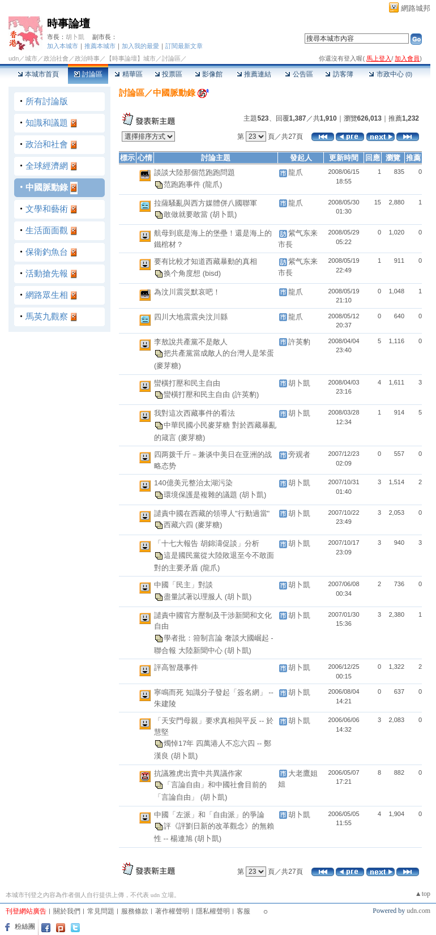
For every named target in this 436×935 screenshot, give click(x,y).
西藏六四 (179, 524)
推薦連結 (254, 74)
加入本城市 (62, 45)
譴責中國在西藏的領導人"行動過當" (212, 513)
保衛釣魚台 (46, 252)
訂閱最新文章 (184, 45)
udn (13, 58)
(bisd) (212, 273)
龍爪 (295, 172)
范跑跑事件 (183, 184)
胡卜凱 (75, 36)
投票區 (168, 74)
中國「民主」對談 (183, 584)
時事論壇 (68, 23)
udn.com (418, 911)
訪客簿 (339, 74)
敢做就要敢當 (187, 214)
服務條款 (134, 911)
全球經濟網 (46, 165)
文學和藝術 (46, 209)
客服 (243, 911)
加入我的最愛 (140, 45)
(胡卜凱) (223, 214)
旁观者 (299, 454)
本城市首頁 (38, 74)
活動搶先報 (46, 273)
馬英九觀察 (46, 316)
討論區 (88, 74)
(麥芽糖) (167, 365)
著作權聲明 (172, 911)
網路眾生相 (46, 295)
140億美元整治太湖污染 (193, 483)
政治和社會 (46, 144)
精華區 (128, 74)
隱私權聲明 (213, 911)
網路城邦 (415, 8)
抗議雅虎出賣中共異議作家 (198, 773)
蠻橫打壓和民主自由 (187, 383)
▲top (422, 894)
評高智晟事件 (176, 667)
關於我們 (66, 911)
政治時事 (87, 58)
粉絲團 (25, 926)
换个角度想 (183, 273)
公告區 (299, 74)
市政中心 (390, 74)
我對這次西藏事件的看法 (194, 413)
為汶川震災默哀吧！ (187, 292)
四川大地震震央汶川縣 (191, 317)
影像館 (209, 74)
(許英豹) (245, 394)
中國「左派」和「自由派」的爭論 (209, 814)
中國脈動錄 (46, 187)
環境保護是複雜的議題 (202, 494)
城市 (31, 58)
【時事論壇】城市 (131, 58)
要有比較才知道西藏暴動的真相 (205, 261)
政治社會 (56, 58)
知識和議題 (46, 122)
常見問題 (100, 911)
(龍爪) (213, 184)
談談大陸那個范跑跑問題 (194, 172)
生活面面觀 (46, 230)
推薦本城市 (100, 45)
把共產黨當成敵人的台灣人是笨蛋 (219, 353)
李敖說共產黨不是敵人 (191, 342)
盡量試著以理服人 (194, 596)
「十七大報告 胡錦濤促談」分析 (206, 543)
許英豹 (299, 342)
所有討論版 (46, 101)
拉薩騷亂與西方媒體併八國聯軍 (205, 203)
